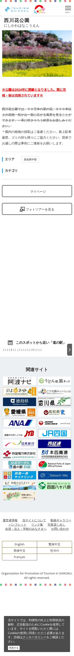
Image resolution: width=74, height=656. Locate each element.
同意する (14, 647)
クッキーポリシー (34, 637)
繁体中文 (54, 614)
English (19, 614)
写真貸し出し (56, 595)
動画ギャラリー (61, 590)
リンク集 (37, 595)
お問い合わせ (60, 599)
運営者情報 (10, 590)
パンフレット (17, 595)
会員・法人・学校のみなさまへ (26, 599)
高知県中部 (30, 159)
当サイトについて (34, 590)
